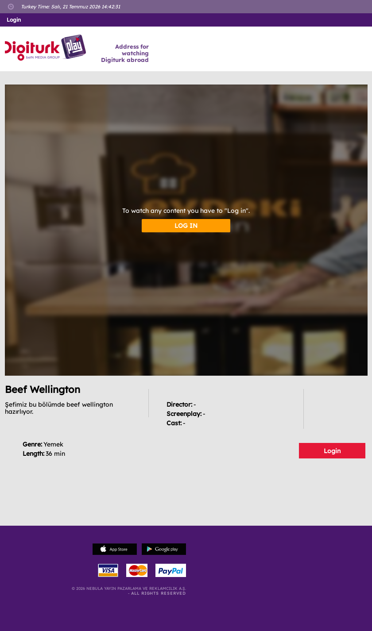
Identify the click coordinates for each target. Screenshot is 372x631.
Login (332, 451)
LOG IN (186, 226)
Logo (47, 47)
